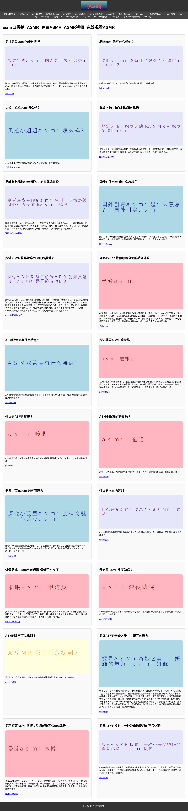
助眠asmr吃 (104, 88)
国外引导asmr (105, 244)
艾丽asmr (140, 14)
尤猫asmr (23, 14)
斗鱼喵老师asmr (155, 14)
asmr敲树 (115, 17)
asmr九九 (171, 14)
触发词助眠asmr (106, 157)
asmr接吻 (103, 777)
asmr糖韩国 (104, 392)
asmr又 (147, 17)
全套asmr (103, 326)
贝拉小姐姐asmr (12, 167)
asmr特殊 (45, 17)
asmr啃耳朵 (80, 14)
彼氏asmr (58, 17)
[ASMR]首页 (9, 14)
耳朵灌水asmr (125, 14)
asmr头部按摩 (72, 17)
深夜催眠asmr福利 (13, 233)
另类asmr (9, 93)
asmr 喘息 (104, 540)
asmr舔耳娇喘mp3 (13, 315)
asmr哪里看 (10, 682)
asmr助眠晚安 (96, 14)
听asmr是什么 (100, 17)
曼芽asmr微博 (11, 794)
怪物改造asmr (52, 14)
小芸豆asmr (10, 556)
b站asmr (86, 17)
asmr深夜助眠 (105, 619)
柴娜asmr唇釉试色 (131, 17)
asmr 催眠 (104, 476)
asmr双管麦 (10, 403)
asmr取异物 (37, 14)
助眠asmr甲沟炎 (12, 622)
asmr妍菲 (103, 712)
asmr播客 (67, 14)
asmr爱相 (110, 14)
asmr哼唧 (9, 466)
